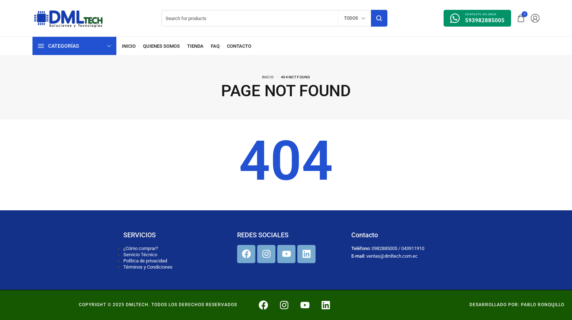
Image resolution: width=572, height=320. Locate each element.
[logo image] (68, 17)
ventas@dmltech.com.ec (392, 256)
